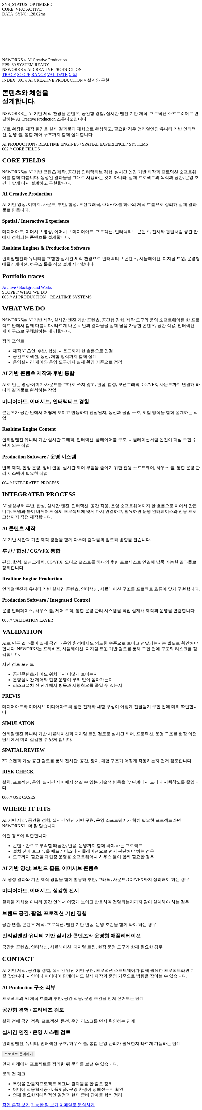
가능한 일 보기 (44, 1105)
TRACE (9, 74)
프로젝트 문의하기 (18, 1054)
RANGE (38, 74)
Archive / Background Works (27, 287)
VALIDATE (57, 74)
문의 (73, 74)
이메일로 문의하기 (77, 1105)
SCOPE (23, 74)
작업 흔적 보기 (16, 1105)
